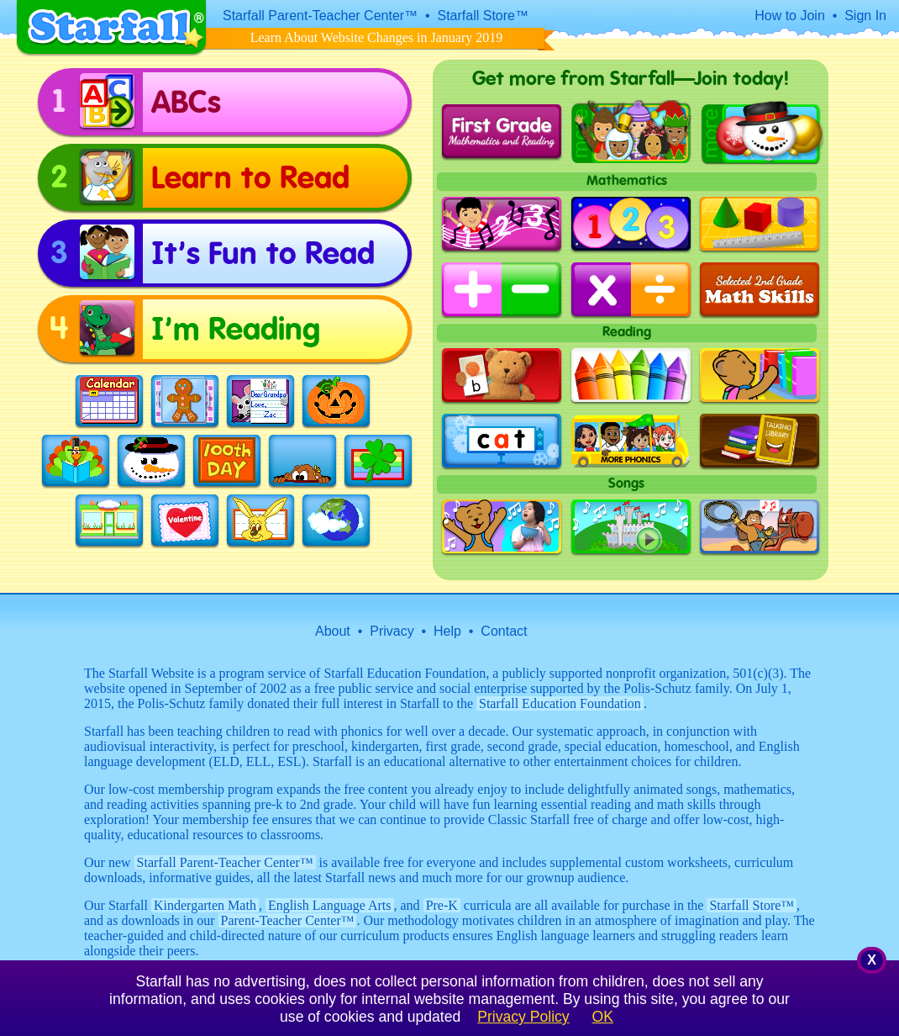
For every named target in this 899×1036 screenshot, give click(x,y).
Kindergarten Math (205, 905)
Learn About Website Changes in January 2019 (376, 37)
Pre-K (442, 905)
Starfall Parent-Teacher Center (225, 862)
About (332, 631)
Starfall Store (751, 905)
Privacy (391, 631)
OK (602, 1016)
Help (447, 631)
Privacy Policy (523, 1016)
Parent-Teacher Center (288, 920)
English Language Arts (330, 905)
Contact (504, 631)
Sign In (865, 15)
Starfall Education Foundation (560, 703)
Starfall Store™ (483, 15)
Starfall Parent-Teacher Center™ (320, 15)
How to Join (789, 15)
